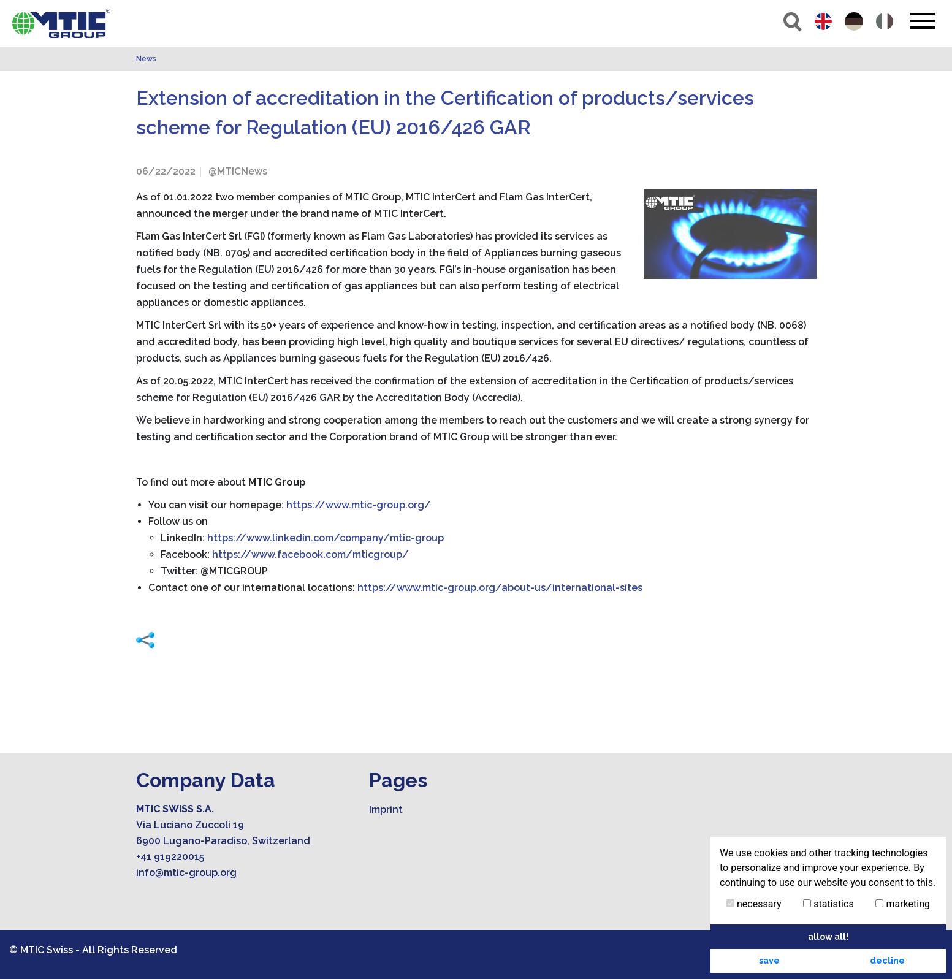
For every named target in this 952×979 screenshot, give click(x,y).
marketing (902, 904)
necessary (754, 904)
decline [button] (887, 960)
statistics (828, 904)
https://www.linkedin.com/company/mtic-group (325, 538)
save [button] (769, 960)
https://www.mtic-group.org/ (358, 505)
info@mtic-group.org (186, 872)
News (146, 59)
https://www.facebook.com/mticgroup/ (310, 554)
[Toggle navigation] (922, 21)
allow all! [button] (828, 936)
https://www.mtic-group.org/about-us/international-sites (499, 587)
